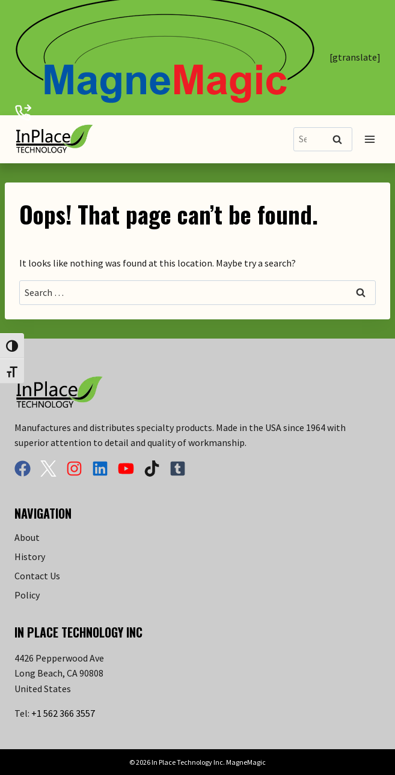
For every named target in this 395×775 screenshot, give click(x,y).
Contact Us (37, 576)
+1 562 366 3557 (63, 713)
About (27, 537)
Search (340, 140)
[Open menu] (369, 139)
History (29, 556)
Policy (27, 595)
